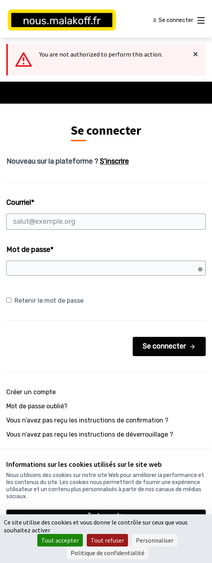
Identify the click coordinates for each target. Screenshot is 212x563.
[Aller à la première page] (80, 20)
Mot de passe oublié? (37, 406)
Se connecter (169, 346)
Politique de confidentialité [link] (107, 553)
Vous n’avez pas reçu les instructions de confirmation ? (87, 420)
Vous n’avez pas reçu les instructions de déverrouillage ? (89, 434)
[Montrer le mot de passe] (200, 269)
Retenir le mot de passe (45, 300)
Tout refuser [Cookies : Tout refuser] (107, 540)
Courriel (106, 214)
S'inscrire (114, 161)
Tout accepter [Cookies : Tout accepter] (60, 540)
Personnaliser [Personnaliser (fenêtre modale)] (155, 540)
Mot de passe (29, 249)
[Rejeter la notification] (195, 54)
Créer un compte (31, 392)
